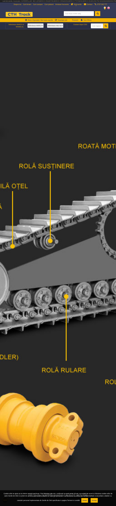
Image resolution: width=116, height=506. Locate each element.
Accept (94, 500)
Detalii (84, 500)
